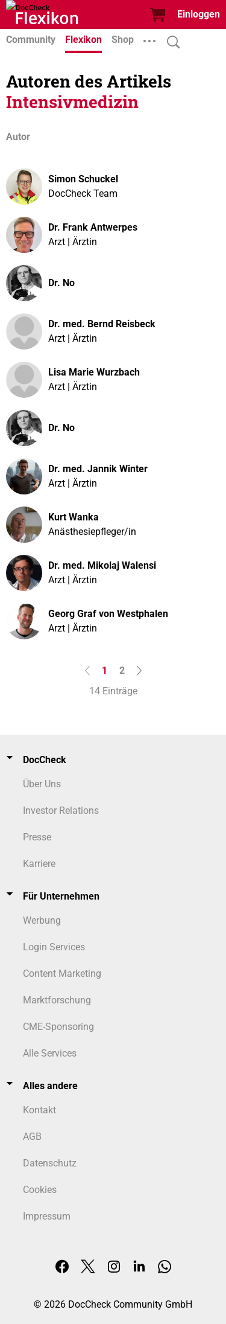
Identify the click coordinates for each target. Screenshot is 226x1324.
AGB (32, 1136)
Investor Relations (61, 810)
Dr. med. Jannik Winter (98, 469)
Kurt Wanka (73, 517)
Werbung (42, 920)
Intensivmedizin (72, 102)
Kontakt (39, 1110)
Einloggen (198, 14)
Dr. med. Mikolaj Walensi (102, 565)
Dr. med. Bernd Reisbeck (101, 324)
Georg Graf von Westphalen (108, 613)
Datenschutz (50, 1163)
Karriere (39, 863)
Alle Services (50, 1053)
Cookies (40, 1189)
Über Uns (42, 784)
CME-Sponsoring (58, 1026)
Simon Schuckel (83, 179)
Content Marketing (62, 973)
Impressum (47, 1216)
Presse (37, 837)
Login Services (54, 947)
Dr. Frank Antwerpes (92, 227)
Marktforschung (57, 1000)
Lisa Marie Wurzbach (94, 372)
